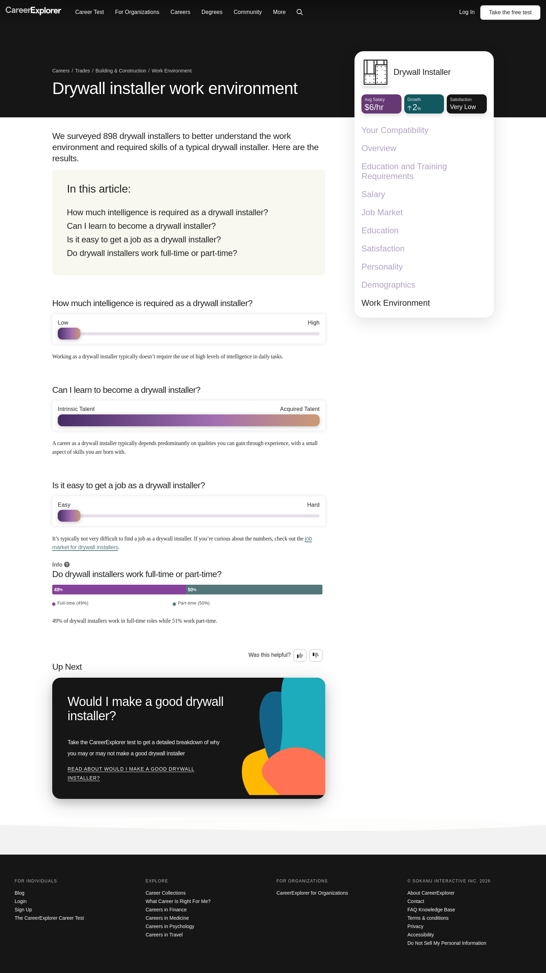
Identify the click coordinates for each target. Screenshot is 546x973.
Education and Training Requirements (404, 171)
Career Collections (166, 893)
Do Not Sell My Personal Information (446, 943)
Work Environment (395, 303)
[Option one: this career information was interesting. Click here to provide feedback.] (300, 655)
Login (20, 901)
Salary (373, 194)
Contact (415, 901)
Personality (382, 266)
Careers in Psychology (170, 926)
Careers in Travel (164, 934)
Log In (467, 12)
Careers (180, 12)
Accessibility (420, 934)
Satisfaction (383, 248)
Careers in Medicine (167, 918)
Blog (19, 893)
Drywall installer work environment (174, 88)
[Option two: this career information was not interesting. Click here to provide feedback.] (315, 655)
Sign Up (23, 909)
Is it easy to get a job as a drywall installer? (144, 239)
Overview (378, 148)
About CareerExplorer (430, 893)
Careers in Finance (166, 909)
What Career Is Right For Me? (178, 901)
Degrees (211, 12)
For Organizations (137, 12)
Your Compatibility (395, 130)
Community (248, 12)
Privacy (415, 926)
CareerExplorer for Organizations (312, 893)
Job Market (382, 212)
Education (380, 230)
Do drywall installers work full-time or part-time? (152, 253)
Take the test (510, 12)
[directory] (188, 222)
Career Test (89, 12)
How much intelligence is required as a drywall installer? (167, 212)
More (279, 12)
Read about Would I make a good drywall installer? (131, 773)
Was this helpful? (270, 655)
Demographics (388, 284)
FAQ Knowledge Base (431, 909)
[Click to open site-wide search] (300, 12)
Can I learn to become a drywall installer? (141, 226)
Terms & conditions (427, 918)
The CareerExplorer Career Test (49, 918)
